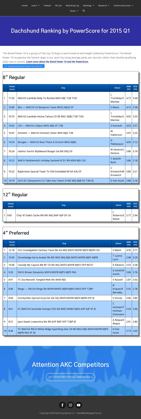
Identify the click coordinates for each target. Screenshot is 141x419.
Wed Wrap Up (72, 5)
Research (104, 5)
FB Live (58, 5)
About (74, 10)
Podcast (47, 5)
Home (25, 5)
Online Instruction (123, 5)
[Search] (84, 10)
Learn (35, 5)
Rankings (88, 5)
